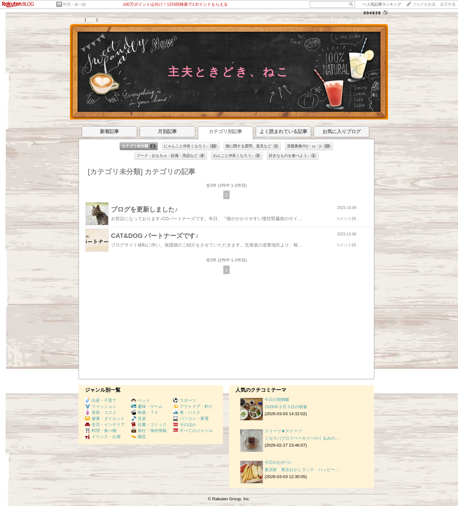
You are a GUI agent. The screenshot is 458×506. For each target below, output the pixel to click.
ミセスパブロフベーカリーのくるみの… (302, 438)
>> (381, 4)
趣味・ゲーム (147, 406)
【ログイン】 (375, 19)
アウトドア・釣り (193, 406)
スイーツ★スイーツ (283, 430)
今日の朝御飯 (277, 399)
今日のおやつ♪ (278, 462)
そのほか (184, 424)
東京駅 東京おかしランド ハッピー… (302, 469)
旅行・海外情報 (149, 430)
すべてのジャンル (193, 430)
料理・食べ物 (74, 4)
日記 (91, 19)
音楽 (138, 418)
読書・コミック (149, 424)
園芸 (138, 436)
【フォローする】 (345, 19)
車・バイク (186, 412)
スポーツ (184, 400)
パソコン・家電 (191, 418)
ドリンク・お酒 (103, 436)
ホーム (77, 19)
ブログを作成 (424, 4)
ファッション (100, 406)
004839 (372, 12)
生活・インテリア (105, 424)
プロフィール (111, 19)
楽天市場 (447, 4)
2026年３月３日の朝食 (286, 406)
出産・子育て (100, 400)
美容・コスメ (100, 412)
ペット (140, 400)
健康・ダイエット (105, 418)
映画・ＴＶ (144, 412)
